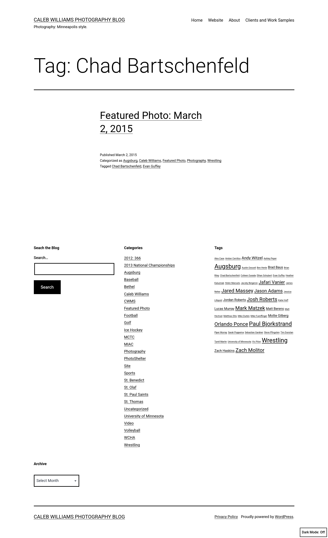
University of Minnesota (144, 416)
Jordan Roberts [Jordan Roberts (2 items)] (234, 300)
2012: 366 (132, 258)
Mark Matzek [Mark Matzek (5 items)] (250, 308)
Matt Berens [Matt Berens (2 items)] (275, 309)
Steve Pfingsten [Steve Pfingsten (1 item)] (272, 332)
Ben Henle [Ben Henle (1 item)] (262, 267)
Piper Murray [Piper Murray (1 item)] (221, 332)
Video (129, 423)
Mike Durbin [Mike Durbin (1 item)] (244, 316)
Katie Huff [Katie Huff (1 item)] (283, 300)
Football (131, 315)
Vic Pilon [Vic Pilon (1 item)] (256, 341)
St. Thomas (133, 401)
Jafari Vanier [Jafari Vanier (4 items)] (272, 282)
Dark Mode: (313, 532)
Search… (41, 257)
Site (127, 366)
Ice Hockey (133, 330)
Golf (127, 322)
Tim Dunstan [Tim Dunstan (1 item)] (287, 332)
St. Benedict (134, 380)
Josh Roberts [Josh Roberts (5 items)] (262, 299)
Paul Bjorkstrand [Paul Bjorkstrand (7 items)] (270, 323)
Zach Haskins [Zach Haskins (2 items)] (225, 351)
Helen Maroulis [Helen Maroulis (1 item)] (232, 283)
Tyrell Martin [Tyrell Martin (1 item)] (221, 341)
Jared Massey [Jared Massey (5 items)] (237, 291)
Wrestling (214, 161)
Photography (196, 161)
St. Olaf (130, 387)
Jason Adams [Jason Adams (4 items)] (268, 290)
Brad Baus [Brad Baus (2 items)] (275, 267)
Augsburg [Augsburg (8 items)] (228, 266)
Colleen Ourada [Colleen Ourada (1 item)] (248, 275)
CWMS (130, 301)
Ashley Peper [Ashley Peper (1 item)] (270, 258)
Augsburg (130, 161)
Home (197, 20)
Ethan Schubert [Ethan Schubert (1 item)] (264, 275)
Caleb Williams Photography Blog (79, 20)
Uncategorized (136, 409)
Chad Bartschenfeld (126, 166)
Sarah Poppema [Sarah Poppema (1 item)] (236, 332)
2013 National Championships (149, 265)
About (234, 20)
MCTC (129, 337)
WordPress (284, 516)
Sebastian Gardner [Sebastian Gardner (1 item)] (254, 332)
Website (215, 20)
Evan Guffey (152, 166)
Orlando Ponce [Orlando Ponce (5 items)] (231, 324)
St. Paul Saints (136, 394)
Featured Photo (174, 161)
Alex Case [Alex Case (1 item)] (219, 258)
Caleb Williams (150, 161)
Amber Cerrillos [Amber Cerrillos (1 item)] (233, 258)
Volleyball (132, 430)
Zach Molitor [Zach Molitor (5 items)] (250, 350)
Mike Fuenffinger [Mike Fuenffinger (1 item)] (259, 316)
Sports (129, 373)
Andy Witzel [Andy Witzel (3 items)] (252, 257)
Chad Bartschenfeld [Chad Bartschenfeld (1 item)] (230, 275)
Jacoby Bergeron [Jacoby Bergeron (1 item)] (249, 283)
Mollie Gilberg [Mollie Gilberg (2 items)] (278, 316)
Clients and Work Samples (269, 20)
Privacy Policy (226, 516)
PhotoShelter (135, 358)
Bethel (129, 286)
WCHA (129, 437)
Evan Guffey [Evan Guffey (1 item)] (279, 275)
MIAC (128, 344)
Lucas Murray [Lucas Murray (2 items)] (224, 309)
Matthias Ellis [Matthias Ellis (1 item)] (230, 316)
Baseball (131, 279)
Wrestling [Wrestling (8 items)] (275, 340)
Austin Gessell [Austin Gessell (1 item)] (249, 267)
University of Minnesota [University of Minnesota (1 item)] (239, 341)
